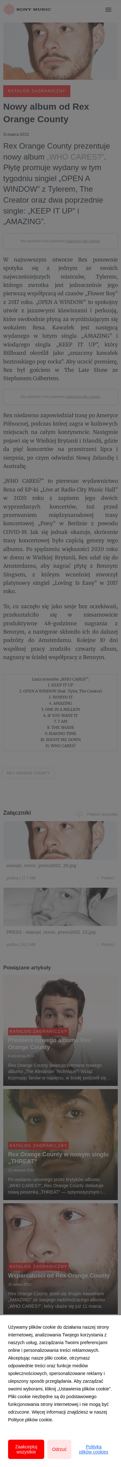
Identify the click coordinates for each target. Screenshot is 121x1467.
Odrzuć (59, 1449)
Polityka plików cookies (93, 1449)
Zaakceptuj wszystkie (26, 1449)
